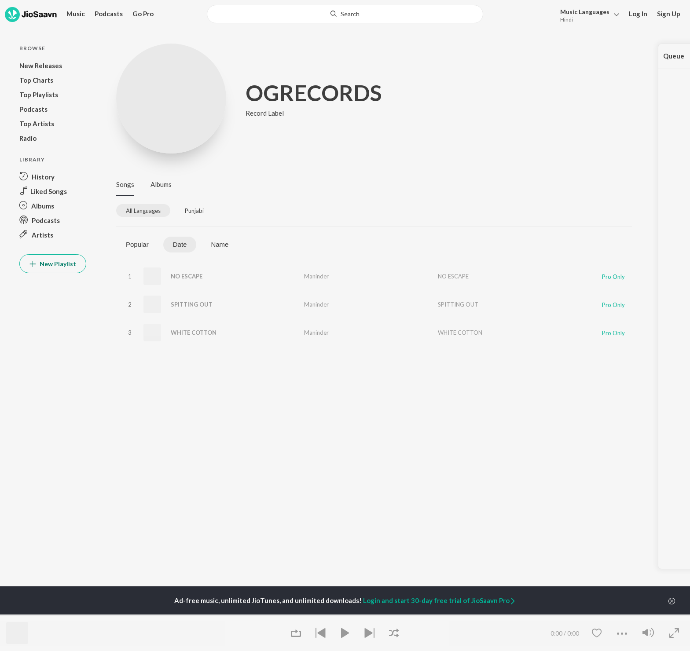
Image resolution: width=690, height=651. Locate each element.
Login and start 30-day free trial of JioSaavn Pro (439, 600)
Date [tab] (180, 244)
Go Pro (143, 14)
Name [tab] (219, 244)
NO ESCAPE (186, 276)
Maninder (316, 276)
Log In (638, 14)
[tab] (143, 210)
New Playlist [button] (52, 263)
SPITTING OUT (192, 304)
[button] (587, 14)
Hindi (566, 19)
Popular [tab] (137, 244)
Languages (584, 11)
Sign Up (668, 14)
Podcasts (109, 14)
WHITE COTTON (194, 332)
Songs (125, 184)
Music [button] (75, 14)
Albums (161, 184)
